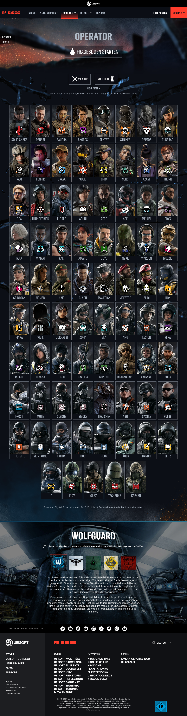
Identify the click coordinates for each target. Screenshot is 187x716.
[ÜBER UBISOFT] (24, 663)
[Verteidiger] (106, 79)
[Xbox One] (103, 665)
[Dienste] (86, 13)
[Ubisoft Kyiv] (69, 672)
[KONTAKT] (24, 681)
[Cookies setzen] (13, 693)
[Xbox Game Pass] (103, 658)
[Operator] (7, 37)
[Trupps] (7, 42)
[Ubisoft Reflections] (69, 678)
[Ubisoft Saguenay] (69, 682)
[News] (24, 667)
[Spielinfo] (69, 13)
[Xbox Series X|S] (103, 662)
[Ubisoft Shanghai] (69, 685)
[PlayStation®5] (103, 668)
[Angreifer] (80, 79)
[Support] (24, 672)
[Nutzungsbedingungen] (24, 687)
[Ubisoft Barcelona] (69, 662)
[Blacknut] (136, 662)
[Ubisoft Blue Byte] (69, 665)
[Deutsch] (161, 642)
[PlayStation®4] (103, 672)
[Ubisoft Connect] (24, 658)
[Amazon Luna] (103, 678)
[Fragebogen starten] (93, 52)
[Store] (24, 654)
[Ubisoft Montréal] (69, 658)
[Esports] (102, 12)
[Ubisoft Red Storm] (69, 675)
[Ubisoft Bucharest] (69, 668)
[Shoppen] (179, 13)
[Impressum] (24, 690)
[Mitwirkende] (69, 692)
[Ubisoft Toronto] (69, 688)
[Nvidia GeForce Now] (136, 658)
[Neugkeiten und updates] (43, 13)
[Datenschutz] (24, 684)
